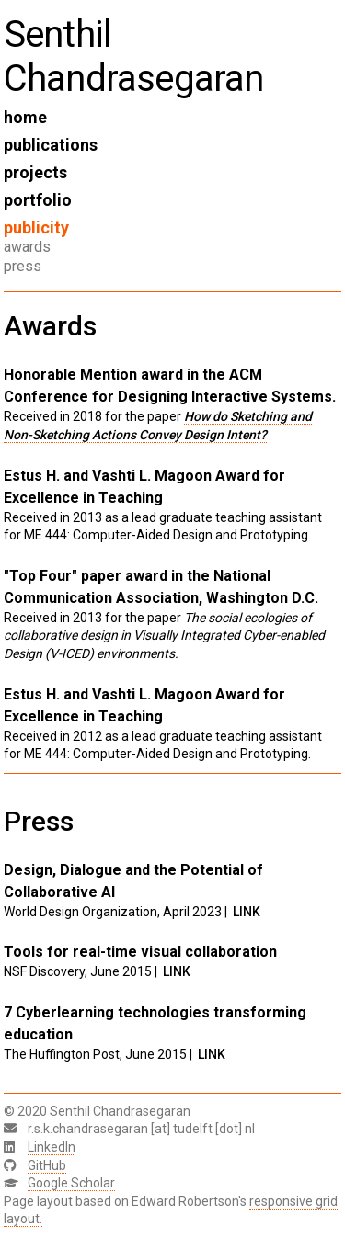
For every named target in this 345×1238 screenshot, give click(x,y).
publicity (36, 227)
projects (35, 172)
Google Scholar (71, 1183)
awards (27, 247)
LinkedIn (51, 1147)
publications (51, 144)
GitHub (47, 1165)
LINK (246, 911)
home (25, 117)
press (22, 266)
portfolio (38, 200)
